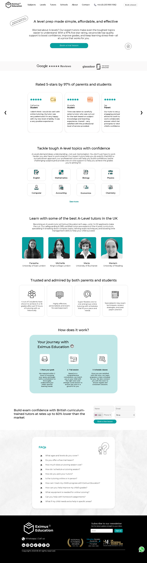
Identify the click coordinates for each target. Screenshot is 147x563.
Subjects (32, 5)
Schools (64, 5)
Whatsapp (29, 538)
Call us (41, 538)
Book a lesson (130, 5)
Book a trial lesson (69, 45)
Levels (43, 5)
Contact (86, 5)
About (75, 5)
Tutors (53, 5)
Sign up (118, 531)
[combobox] (98, 415)
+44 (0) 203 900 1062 (105, 5)
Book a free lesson (105, 421)
